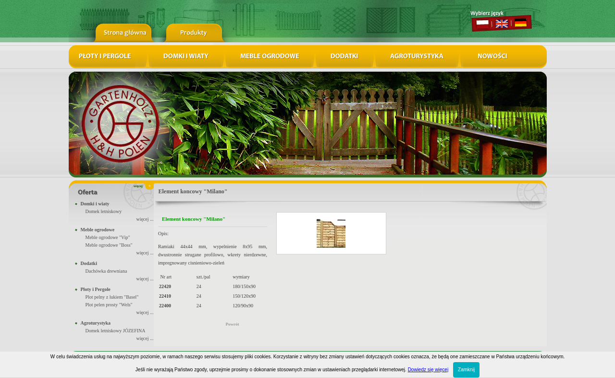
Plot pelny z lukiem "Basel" (112, 297)
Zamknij (466, 369)
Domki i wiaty (95, 203)
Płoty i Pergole (96, 289)
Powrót (232, 324)
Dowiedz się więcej (428, 369)
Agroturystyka (96, 323)
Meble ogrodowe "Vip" (108, 237)
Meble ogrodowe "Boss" (109, 245)
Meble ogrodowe (98, 229)
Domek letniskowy (104, 211)
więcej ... (144, 219)
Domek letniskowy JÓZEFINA (116, 330)
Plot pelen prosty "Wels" (109, 304)
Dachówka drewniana (106, 271)
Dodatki (89, 263)
